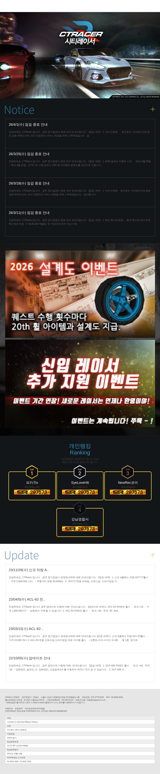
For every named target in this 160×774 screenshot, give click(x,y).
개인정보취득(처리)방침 (35, 708)
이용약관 (9, 708)
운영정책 (19, 708)
